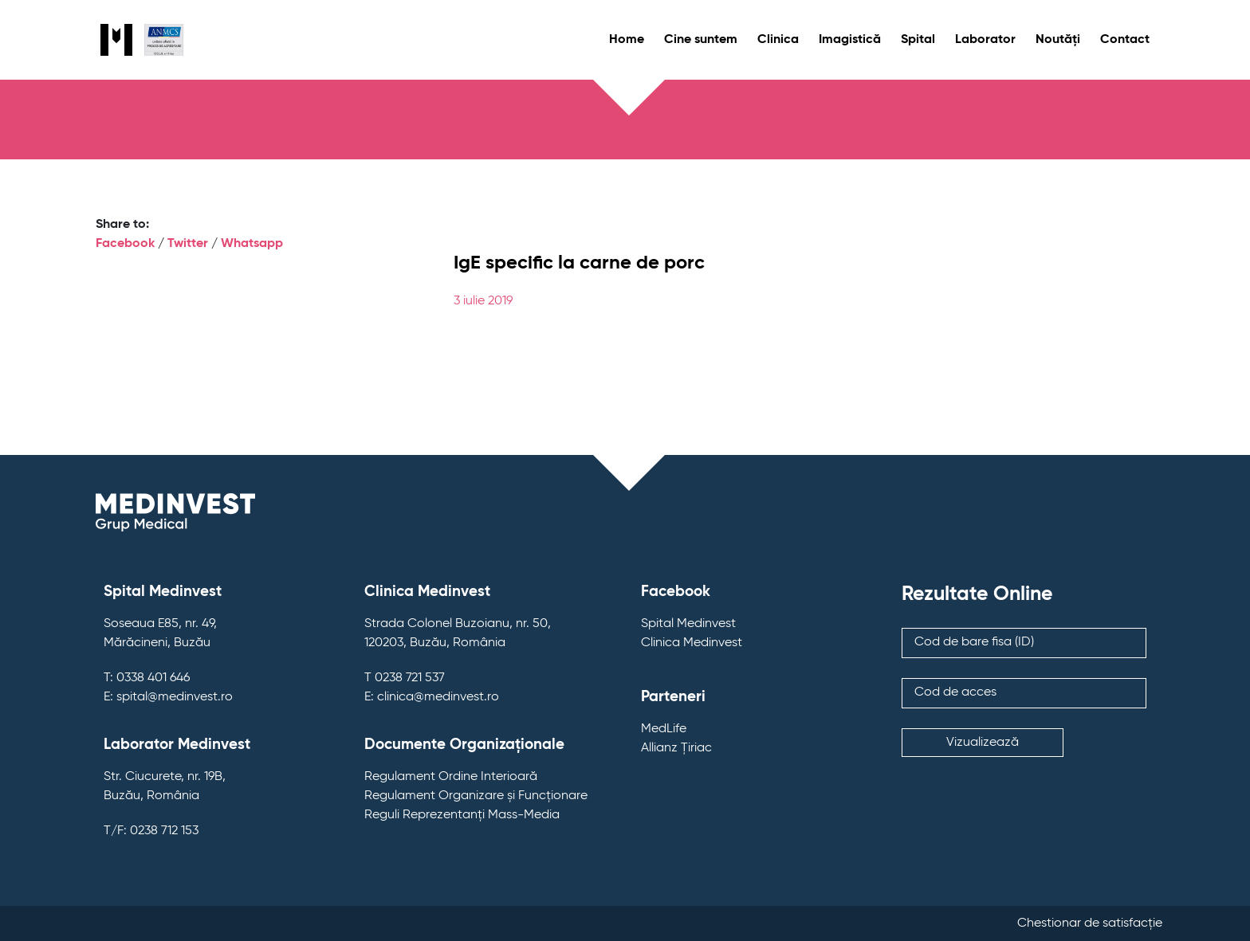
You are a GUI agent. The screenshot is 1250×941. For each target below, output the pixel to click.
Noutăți (1058, 39)
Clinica (778, 39)
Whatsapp (252, 243)
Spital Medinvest (688, 624)
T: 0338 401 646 (147, 678)
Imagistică (850, 39)
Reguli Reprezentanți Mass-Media (462, 815)
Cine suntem (700, 39)
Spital (918, 39)
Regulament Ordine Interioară (450, 776)
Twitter (187, 243)
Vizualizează (982, 742)
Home (626, 39)
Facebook (125, 243)
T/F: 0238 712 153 (151, 831)
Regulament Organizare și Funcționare (476, 796)
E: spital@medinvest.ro (168, 697)
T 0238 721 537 (404, 678)
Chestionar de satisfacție (1089, 923)
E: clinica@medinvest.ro (431, 697)
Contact (1125, 39)
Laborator (985, 39)
